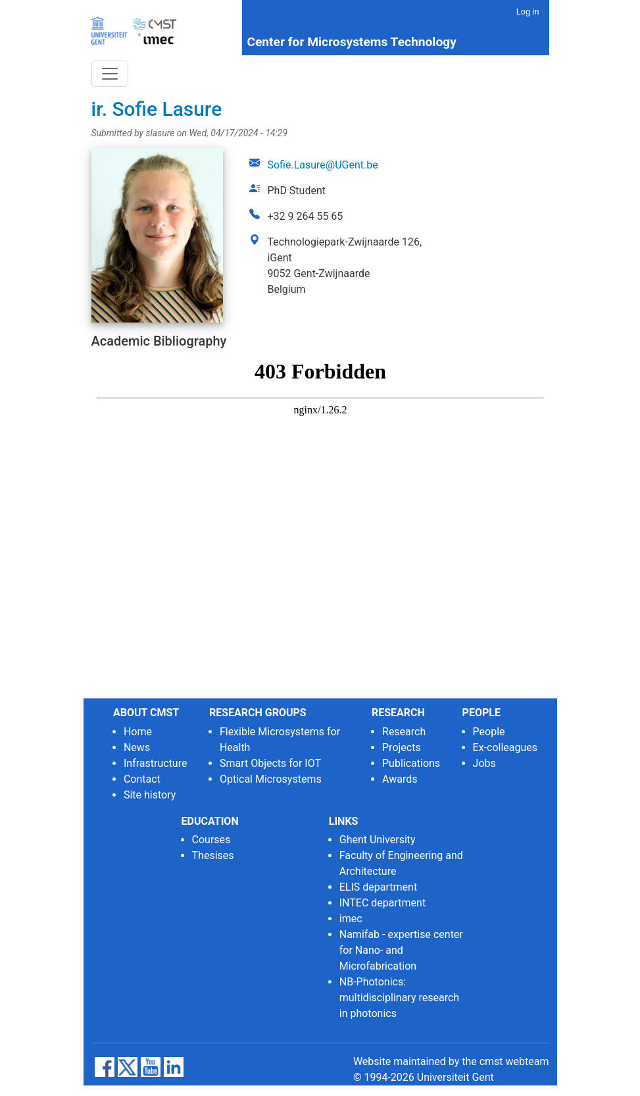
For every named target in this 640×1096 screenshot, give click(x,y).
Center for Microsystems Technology (351, 41)
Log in (527, 11)
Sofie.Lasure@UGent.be (322, 165)
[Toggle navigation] (109, 74)
